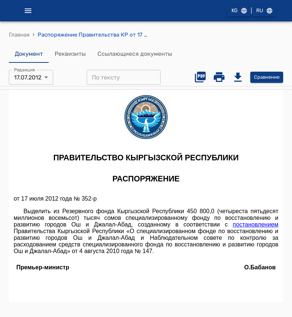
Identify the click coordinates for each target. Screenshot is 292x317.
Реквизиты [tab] (70, 54)
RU (264, 11)
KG (239, 11)
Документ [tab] (29, 54)
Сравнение (266, 77)
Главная (19, 34)
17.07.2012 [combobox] (27, 77)
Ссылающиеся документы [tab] (135, 54)
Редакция (24, 69)
